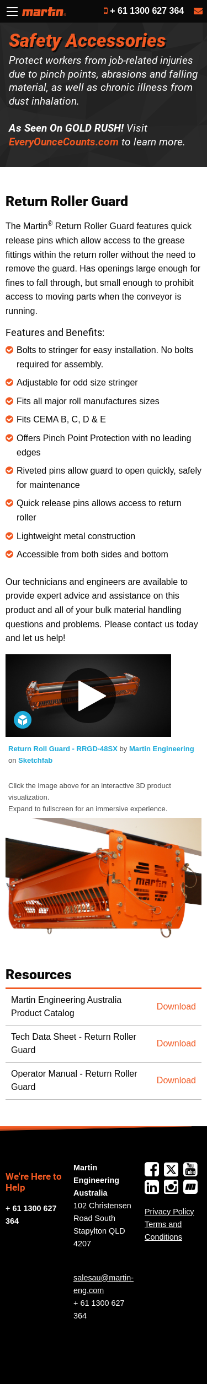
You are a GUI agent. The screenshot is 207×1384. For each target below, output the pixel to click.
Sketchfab (35, 760)
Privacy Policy (169, 1211)
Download (176, 1006)
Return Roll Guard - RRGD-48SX (64, 749)
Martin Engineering (161, 749)
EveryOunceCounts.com (64, 141)
